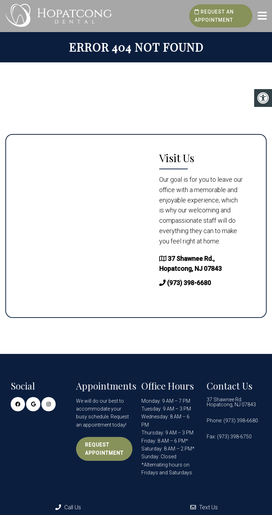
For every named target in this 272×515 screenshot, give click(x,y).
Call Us (68, 507)
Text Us (204, 507)
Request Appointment (104, 448)
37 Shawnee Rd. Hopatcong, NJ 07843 (231, 402)
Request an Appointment (214, 15)
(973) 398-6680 (189, 283)
